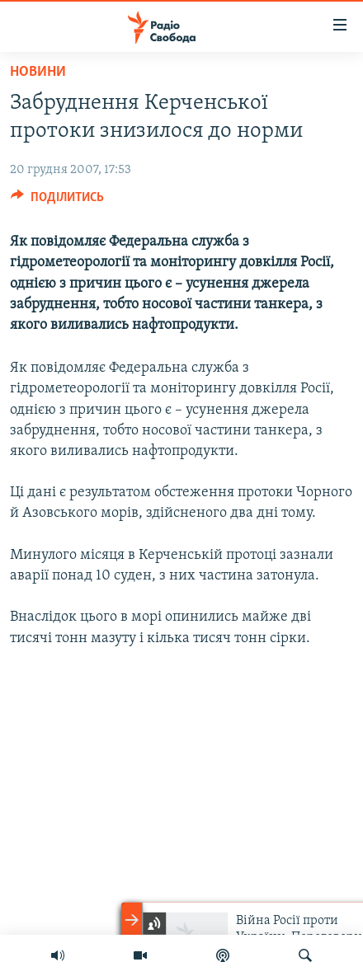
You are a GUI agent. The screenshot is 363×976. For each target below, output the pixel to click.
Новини (38, 72)
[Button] (57, 201)
